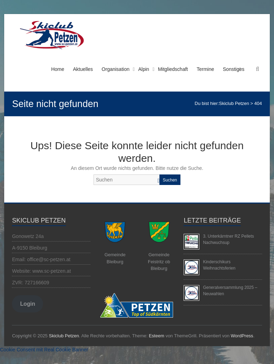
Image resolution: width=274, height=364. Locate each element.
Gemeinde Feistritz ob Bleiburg (159, 261)
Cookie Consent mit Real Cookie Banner (44, 349)
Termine (205, 69)
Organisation (115, 69)
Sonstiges (233, 69)
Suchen (170, 180)
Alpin (143, 69)
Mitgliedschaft (173, 69)
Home (57, 69)
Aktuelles (83, 69)
